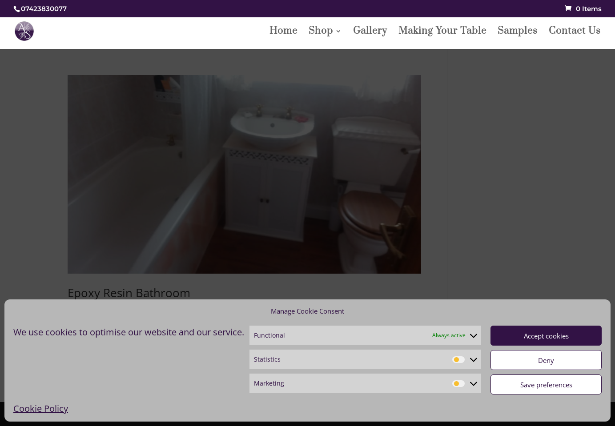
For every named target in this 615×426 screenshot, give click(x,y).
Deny (546, 360)
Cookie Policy (40, 408)
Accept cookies (546, 335)
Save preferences (546, 384)
